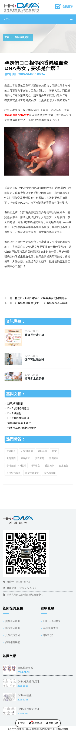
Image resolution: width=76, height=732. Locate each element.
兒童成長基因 (12, 635)
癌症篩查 (25, 458)
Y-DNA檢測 (27, 451)
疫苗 (54, 451)
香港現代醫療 (13, 472)
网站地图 (62, 729)
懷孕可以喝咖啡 (34, 359)
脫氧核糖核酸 (15, 403)
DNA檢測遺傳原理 (18, 408)
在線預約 (67, 6)
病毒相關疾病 (12, 642)
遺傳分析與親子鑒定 (19, 423)
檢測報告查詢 (50, 628)
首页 (21, 723)
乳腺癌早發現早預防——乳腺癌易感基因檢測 (41, 303)
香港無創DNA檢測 (16, 465)
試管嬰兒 (39, 458)
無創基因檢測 (12, 621)
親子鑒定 (35, 465)
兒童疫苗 (63, 465)
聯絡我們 (48, 635)
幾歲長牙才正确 (34, 335)
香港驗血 (11, 451)
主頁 (6, 37)
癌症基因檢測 (32, 472)
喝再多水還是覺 (34, 378)
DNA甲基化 (14, 413)
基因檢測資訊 (22, 37)
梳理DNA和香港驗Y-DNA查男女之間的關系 (41, 298)
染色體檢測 (49, 472)
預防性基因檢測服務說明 (21, 428)
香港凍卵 (49, 465)
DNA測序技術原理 (18, 418)
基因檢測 (42, 451)
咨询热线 (35, 722)
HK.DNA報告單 (52, 621)
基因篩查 (53, 458)
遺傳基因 (11, 458)
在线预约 (52, 723)
